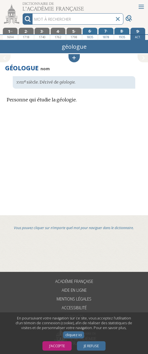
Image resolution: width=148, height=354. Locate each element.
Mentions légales (74, 299)
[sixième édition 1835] (90, 34)
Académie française (74, 281)
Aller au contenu (22, 5)
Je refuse (91, 346)
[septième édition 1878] (105, 34)
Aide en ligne (74, 290)
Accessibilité (74, 307)
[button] (74, 58)
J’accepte (57, 346)
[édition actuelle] (137, 34)
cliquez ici (73, 334)
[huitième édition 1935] (121, 34)
